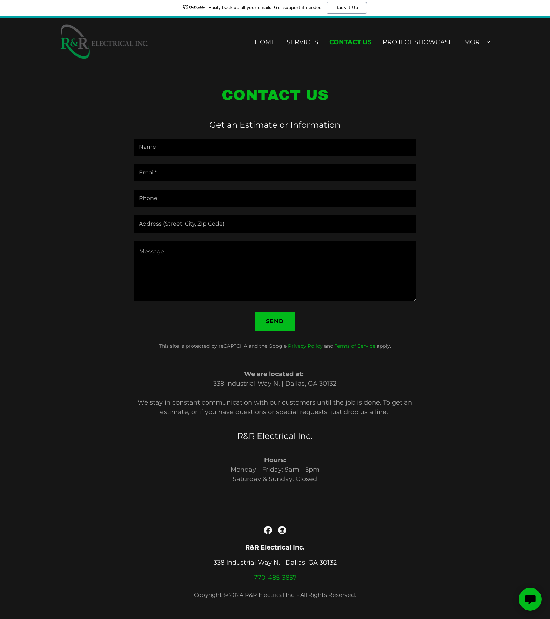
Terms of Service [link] (355, 346)
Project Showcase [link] (418, 42)
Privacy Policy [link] (305, 346)
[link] (104, 41)
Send (275, 321)
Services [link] (302, 42)
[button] (477, 42)
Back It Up (346, 7)
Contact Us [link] (350, 42)
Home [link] (265, 42)
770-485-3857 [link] (275, 577)
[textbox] (275, 147)
